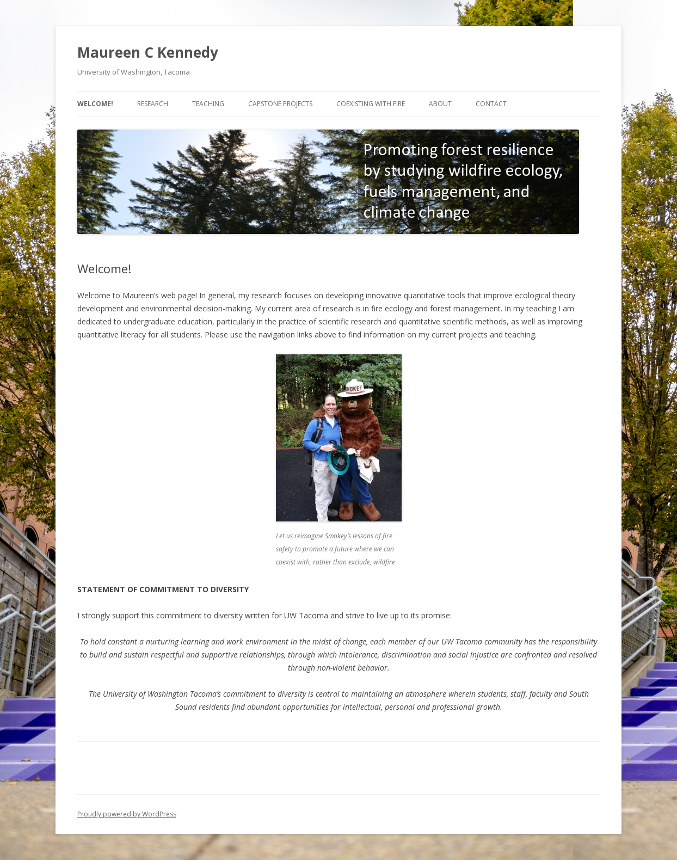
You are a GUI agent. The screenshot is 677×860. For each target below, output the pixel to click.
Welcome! (95, 103)
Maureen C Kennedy (147, 52)
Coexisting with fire (370, 103)
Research (152, 103)
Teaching (208, 103)
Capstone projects (280, 103)
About (440, 103)
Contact (491, 103)
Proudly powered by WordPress (126, 814)
